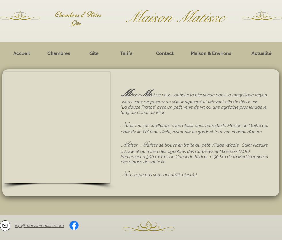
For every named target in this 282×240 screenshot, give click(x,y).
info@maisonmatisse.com (39, 225)
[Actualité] (261, 53)
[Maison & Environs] (210, 53)
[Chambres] (58, 53)
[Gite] (94, 53)
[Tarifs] (126, 53)
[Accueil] (21, 53)
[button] (57, 127)
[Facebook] (74, 225)
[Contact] (164, 53)
